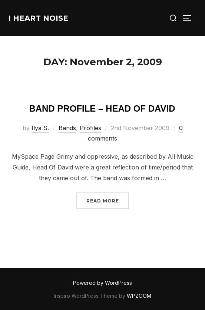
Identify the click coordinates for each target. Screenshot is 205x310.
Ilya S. (40, 128)
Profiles (90, 128)
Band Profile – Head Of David (102, 108)
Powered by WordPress (102, 283)
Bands (67, 128)
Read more (107, 200)
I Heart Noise (38, 18)
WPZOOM (139, 296)
